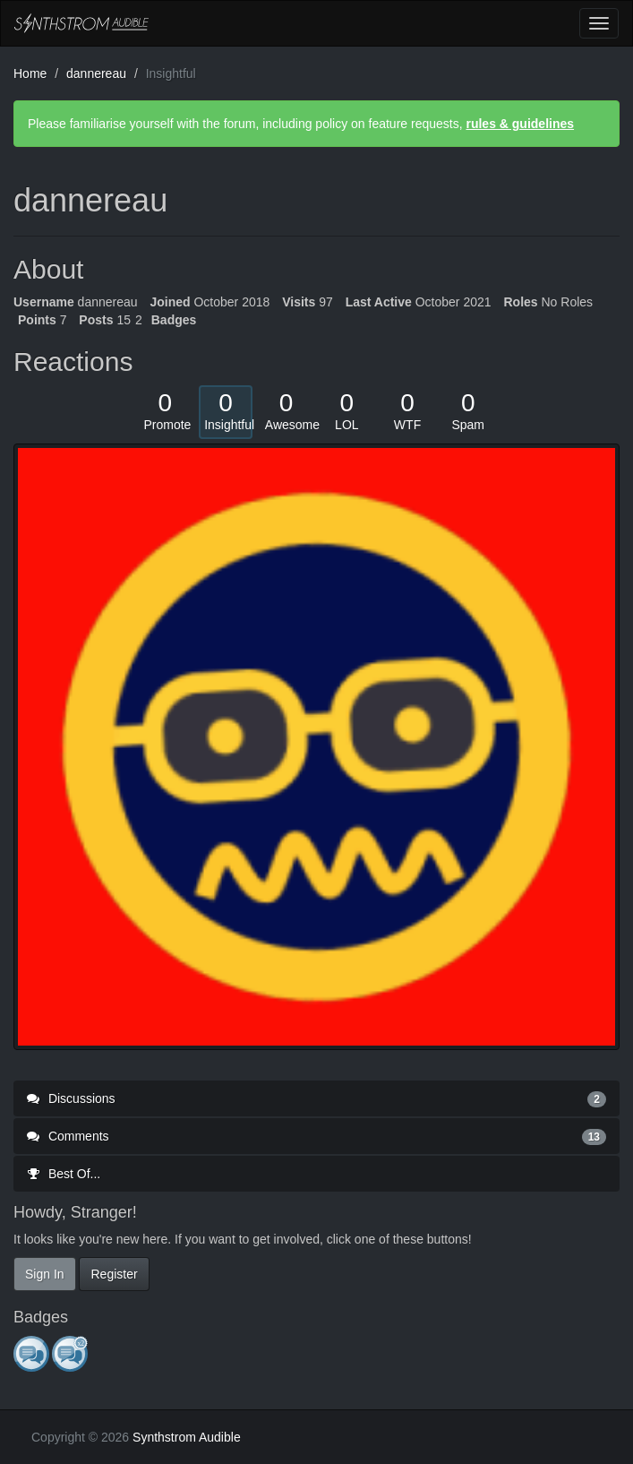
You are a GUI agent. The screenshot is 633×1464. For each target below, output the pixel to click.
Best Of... (63, 1174)
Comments (316, 1136)
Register (113, 1274)
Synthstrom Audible (81, 23)
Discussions (316, 1098)
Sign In (44, 1274)
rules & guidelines (520, 123)
